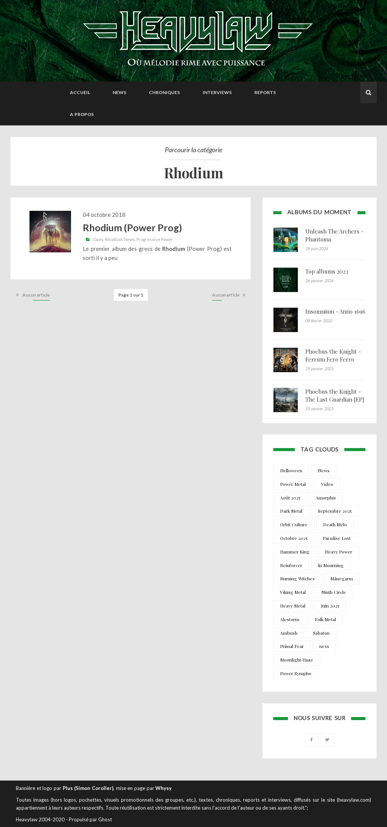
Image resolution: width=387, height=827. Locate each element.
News (119, 92)
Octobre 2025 (293, 538)
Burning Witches (297, 578)
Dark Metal (291, 511)
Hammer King (295, 552)
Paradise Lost (337, 538)
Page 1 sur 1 (130, 295)
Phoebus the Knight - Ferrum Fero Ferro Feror (333, 359)
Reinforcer (291, 565)
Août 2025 (290, 498)
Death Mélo (335, 524)
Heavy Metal (292, 606)
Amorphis (326, 498)
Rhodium (113, 239)
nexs (324, 646)
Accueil (80, 92)
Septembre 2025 (334, 511)
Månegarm (341, 578)
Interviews (217, 92)
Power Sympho (295, 673)
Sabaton (321, 633)
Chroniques (164, 92)
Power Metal (293, 484)
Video (327, 484)
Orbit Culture (294, 524)
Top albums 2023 (326, 271)
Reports (265, 92)
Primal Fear (292, 646)
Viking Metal (293, 592)
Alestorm (289, 619)
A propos (82, 114)
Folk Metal (325, 619)
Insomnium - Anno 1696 (335, 311)
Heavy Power (338, 552)
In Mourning (331, 565)
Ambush (288, 633)
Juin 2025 (330, 606)
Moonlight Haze (296, 660)
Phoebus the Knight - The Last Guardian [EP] (334, 395)
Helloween (291, 470)
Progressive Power (154, 239)
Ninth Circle (333, 592)
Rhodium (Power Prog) (132, 227)
